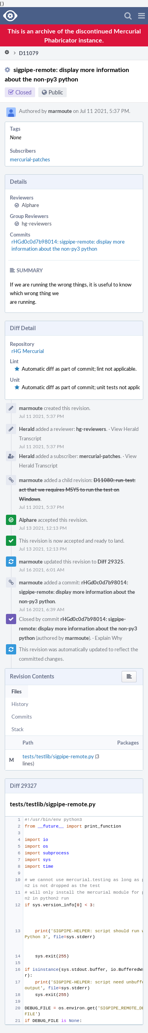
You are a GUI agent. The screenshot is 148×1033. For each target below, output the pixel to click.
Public (56, 92)
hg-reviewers (37, 223)
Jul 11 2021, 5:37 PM (41, 416)
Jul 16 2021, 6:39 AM (41, 609)
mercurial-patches (30, 159)
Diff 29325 (110, 561)
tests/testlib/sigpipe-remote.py (58, 756)
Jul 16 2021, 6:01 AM (41, 569)
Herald (26, 428)
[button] (141, 15)
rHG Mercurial (27, 351)
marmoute (60, 111)
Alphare (30, 205)
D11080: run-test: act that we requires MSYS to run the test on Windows (77, 490)
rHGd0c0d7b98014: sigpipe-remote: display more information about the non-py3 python (68, 245)
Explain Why (108, 637)
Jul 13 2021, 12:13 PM (43, 528)
